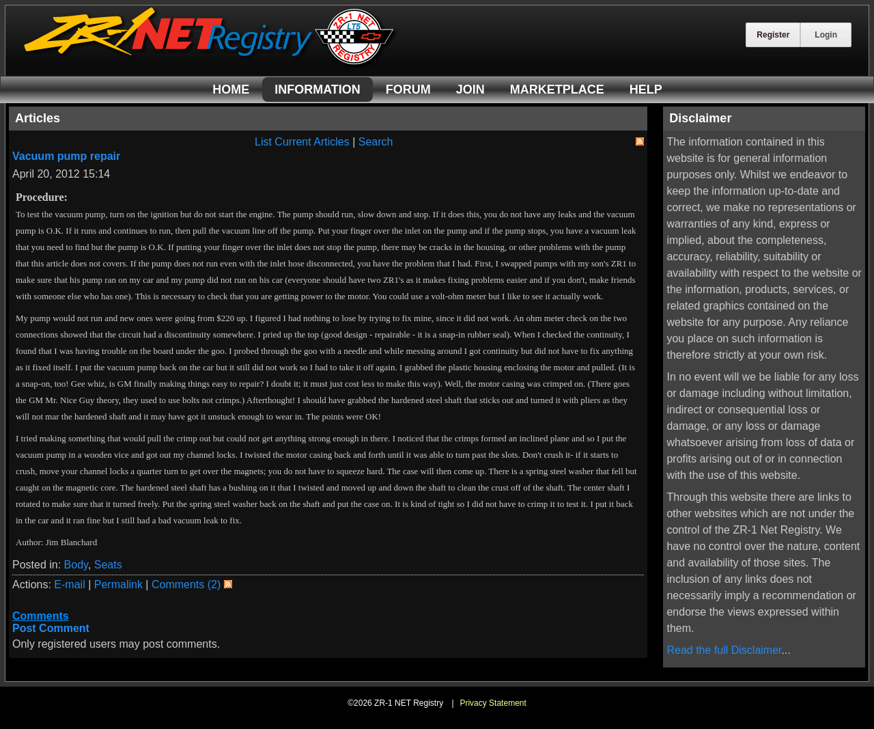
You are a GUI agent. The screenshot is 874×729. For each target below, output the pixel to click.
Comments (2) (186, 584)
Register (773, 35)
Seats (108, 564)
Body (76, 564)
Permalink (118, 584)
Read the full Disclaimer (723, 650)
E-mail (69, 584)
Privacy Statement (493, 703)
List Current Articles (302, 142)
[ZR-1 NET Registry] (210, 64)
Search (375, 142)
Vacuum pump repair (66, 156)
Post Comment (50, 628)
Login (826, 35)
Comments (40, 616)
